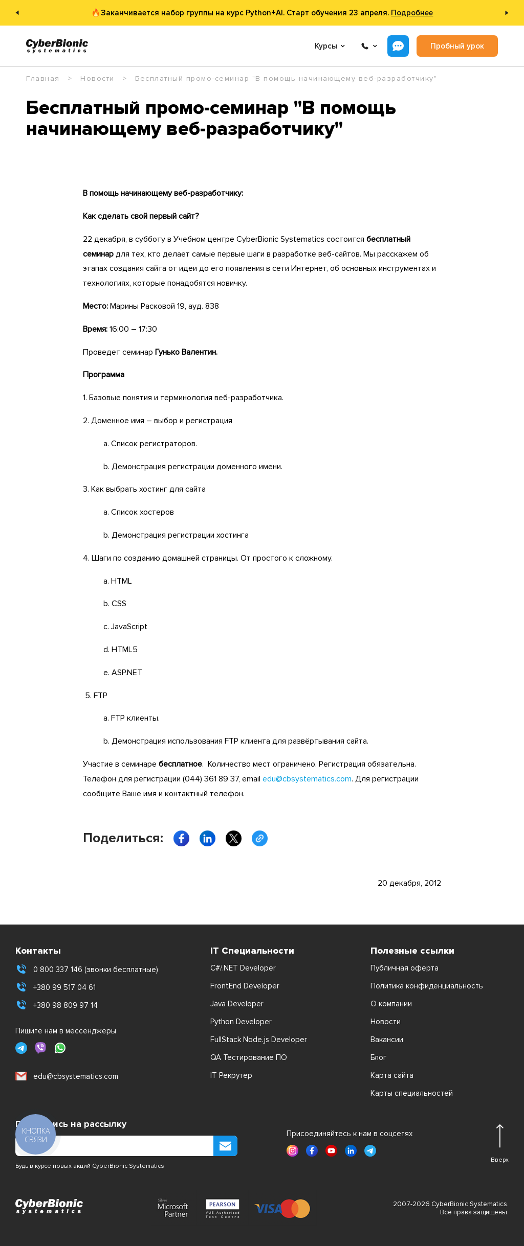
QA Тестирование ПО (248, 1057)
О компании (391, 1003)
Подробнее (412, 12)
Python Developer (241, 1021)
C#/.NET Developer (243, 968)
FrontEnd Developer (244, 985)
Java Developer (237, 1003)
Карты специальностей (411, 1093)
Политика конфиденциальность (426, 985)
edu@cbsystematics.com (307, 779)
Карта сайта (391, 1075)
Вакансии (386, 1039)
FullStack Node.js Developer (258, 1039)
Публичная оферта (404, 968)
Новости (385, 1021)
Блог (378, 1057)
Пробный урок (457, 46)
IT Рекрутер (231, 1075)
